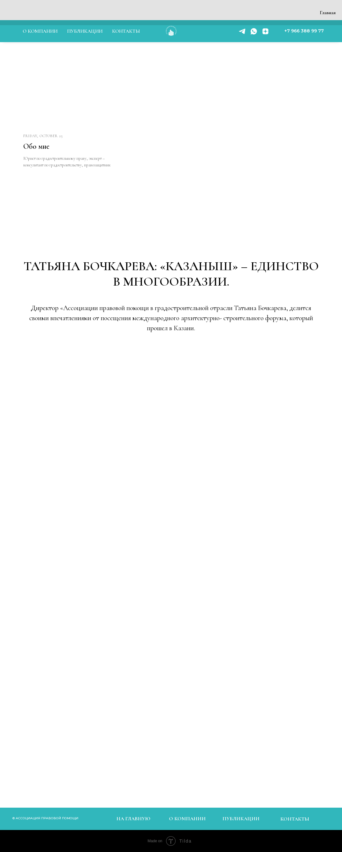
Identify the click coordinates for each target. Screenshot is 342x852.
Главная (328, 12)
